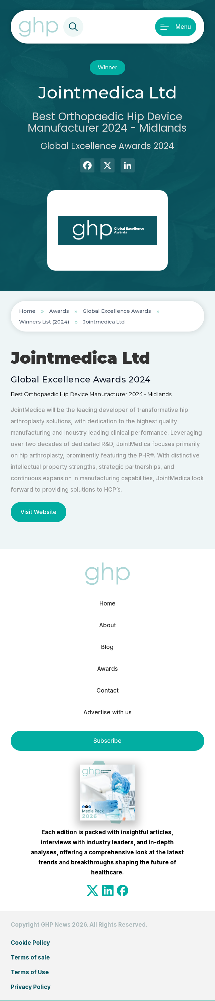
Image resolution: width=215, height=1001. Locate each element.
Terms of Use (30, 972)
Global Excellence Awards (117, 311)
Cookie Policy (30, 942)
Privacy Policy (31, 987)
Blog (107, 647)
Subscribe (107, 740)
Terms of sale (30, 957)
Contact (107, 690)
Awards (59, 311)
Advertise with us (107, 712)
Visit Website (38, 512)
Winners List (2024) (44, 321)
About (107, 625)
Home (27, 311)
